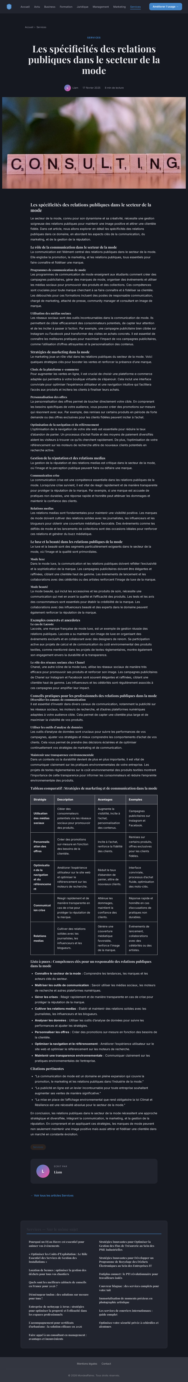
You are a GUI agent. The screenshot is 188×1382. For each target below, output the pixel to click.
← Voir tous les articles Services (51, 1195)
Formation (66, 6)
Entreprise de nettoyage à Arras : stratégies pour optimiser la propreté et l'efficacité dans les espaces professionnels (58, 1310)
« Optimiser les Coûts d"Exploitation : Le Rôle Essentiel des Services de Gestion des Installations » (58, 1258)
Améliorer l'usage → (166, 6)
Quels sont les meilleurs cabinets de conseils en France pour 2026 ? (57, 1284)
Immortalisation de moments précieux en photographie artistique (125, 1300)
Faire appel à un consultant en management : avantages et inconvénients (57, 1337)
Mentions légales (87, 1363)
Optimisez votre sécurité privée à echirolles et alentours (128, 1324)
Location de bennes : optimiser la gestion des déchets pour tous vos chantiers (57, 1272)
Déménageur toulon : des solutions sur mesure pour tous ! (59, 1296)
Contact (106, 1363)
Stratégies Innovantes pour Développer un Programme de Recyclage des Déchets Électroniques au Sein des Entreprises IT (126, 1262)
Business (49, 6)
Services (135, 6)
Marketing (119, 6)
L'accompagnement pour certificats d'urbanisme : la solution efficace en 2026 (55, 1324)
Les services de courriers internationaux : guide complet (125, 1312)
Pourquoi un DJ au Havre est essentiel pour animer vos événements (56, 1243)
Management (101, 6)
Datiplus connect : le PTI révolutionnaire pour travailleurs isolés (128, 1276)
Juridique (82, 6)
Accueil (25, 6)
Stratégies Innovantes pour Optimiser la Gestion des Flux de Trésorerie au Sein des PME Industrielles (126, 1245)
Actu (37, 6)
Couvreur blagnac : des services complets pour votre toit (129, 1288)
